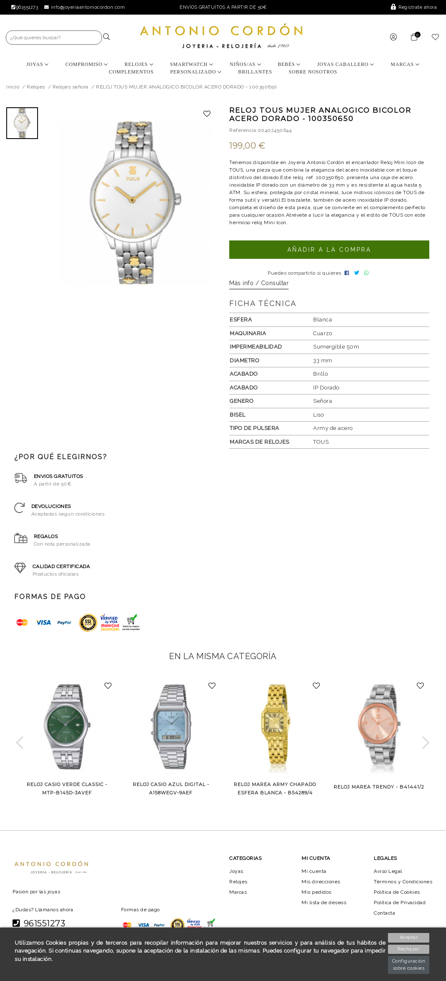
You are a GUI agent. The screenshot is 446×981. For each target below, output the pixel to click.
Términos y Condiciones (403, 884)
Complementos (131, 72)
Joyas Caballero (346, 64)
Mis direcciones (321, 884)
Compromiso (86, 64)
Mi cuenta (314, 873)
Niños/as (245, 64)
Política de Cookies (398, 895)
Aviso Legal (388, 873)
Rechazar (409, 949)
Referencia (242, 130)
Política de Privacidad (401, 905)
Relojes (138, 64)
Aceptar (409, 937)
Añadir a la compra (329, 249)
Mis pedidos (317, 895)
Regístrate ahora (414, 7)
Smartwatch (191, 64)
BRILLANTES (255, 72)
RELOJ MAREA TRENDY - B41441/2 (379, 789)
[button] (19, 745)
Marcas (405, 64)
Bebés (289, 64)
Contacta (385, 915)
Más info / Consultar (259, 285)
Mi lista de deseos (324, 905)
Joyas (37, 64)
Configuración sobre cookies (409, 964)
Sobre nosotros (313, 72)
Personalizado (195, 72)
